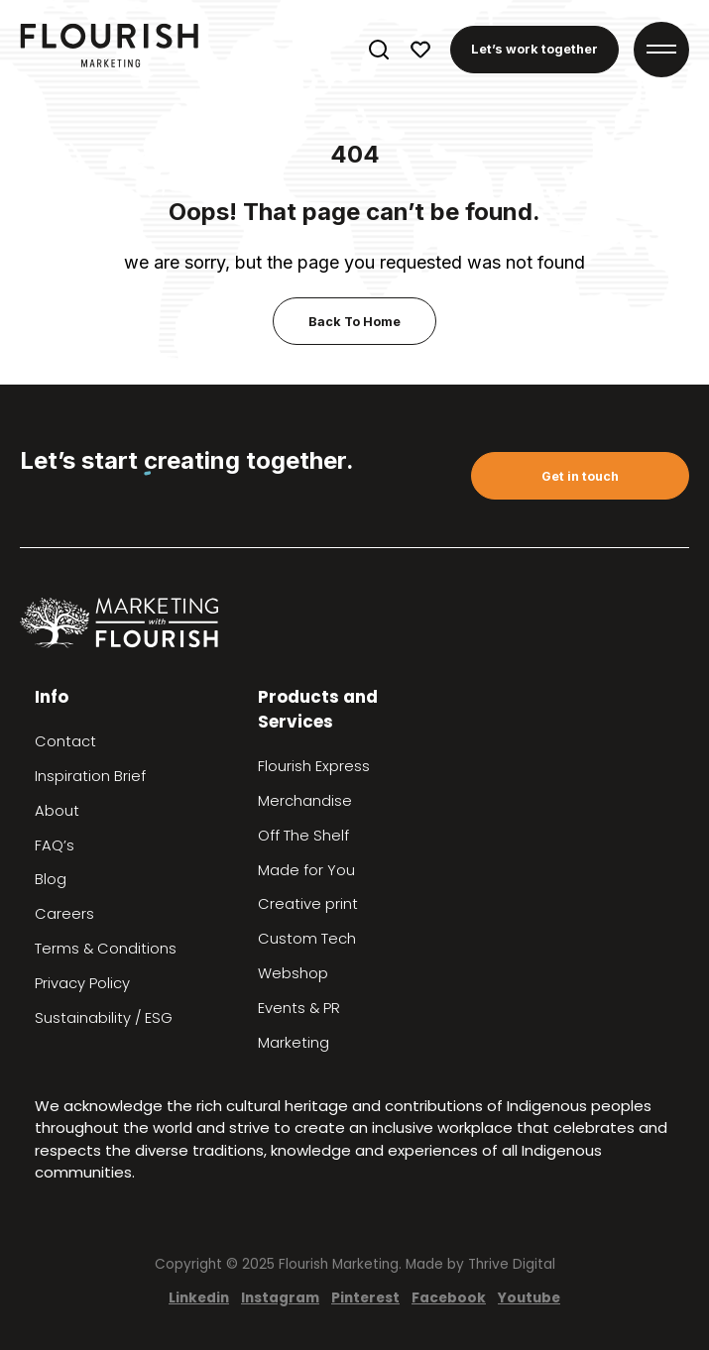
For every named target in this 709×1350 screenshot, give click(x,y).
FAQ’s (54, 845)
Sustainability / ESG (104, 1018)
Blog (50, 879)
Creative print (308, 904)
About (57, 811)
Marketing (293, 1043)
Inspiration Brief (90, 776)
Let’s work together (534, 49)
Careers (64, 914)
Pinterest (365, 1298)
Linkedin (199, 1298)
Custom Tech (307, 939)
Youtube (529, 1298)
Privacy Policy (82, 983)
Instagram (280, 1298)
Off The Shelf (303, 835)
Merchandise (305, 801)
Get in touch (580, 476)
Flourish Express (314, 766)
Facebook (449, 1298)
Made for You (306, 870)
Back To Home (354, 321)
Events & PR (299, 1008)
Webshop (293, 973)
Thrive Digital (511, 1264)
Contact (65, 741)
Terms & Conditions (106, 948)
